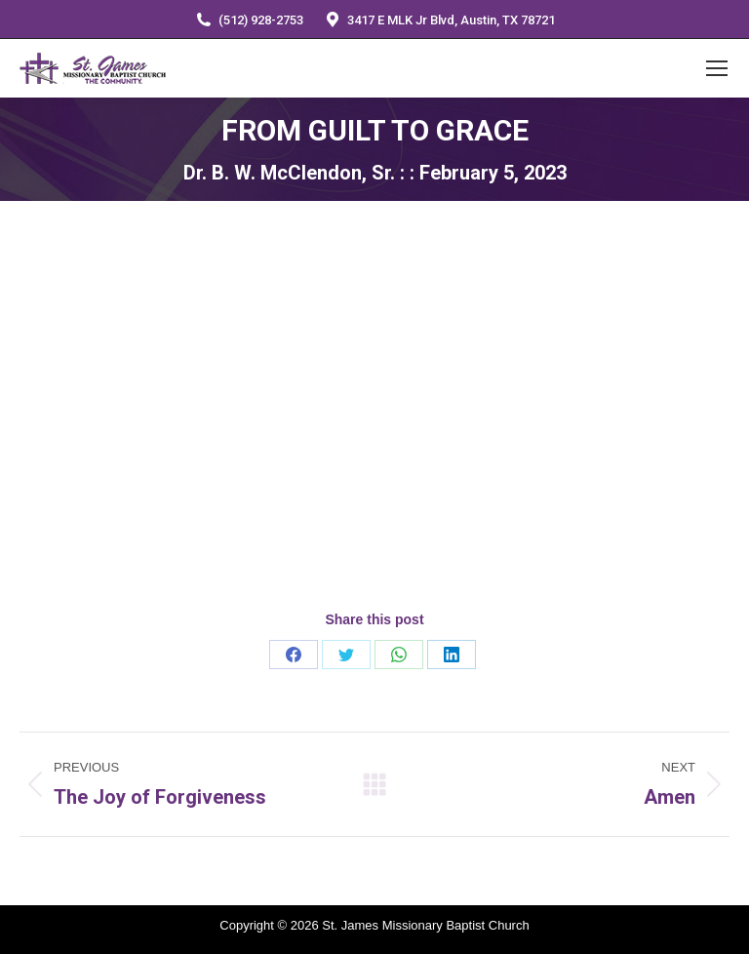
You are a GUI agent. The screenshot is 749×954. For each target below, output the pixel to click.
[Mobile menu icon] (716, 68)
